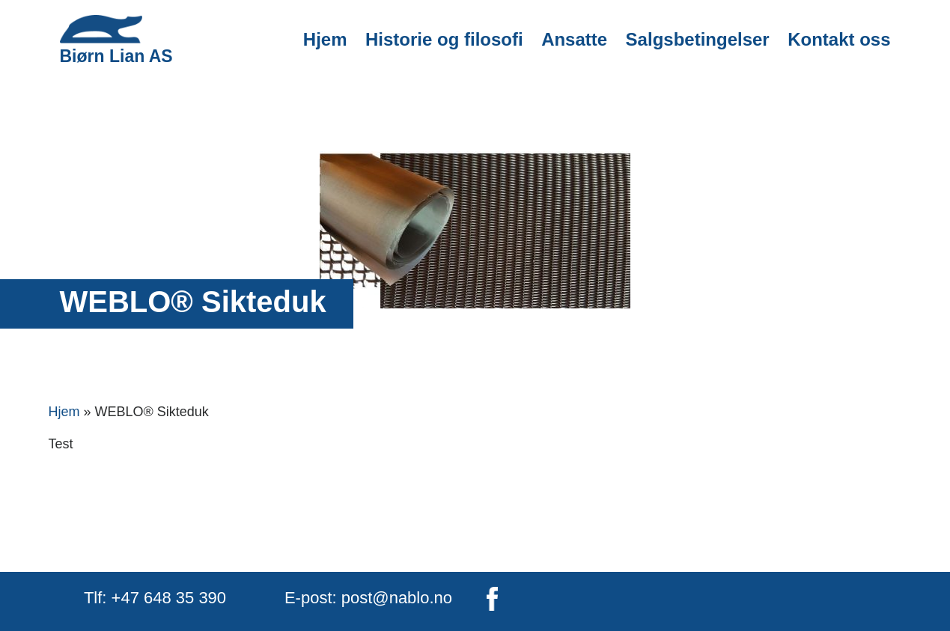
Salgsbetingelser (698, 39)
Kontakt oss (839, 39)
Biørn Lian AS (116, 40)
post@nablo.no (396, 597)
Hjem (325, 39)
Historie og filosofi (444, 39)
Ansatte (574, 39)
